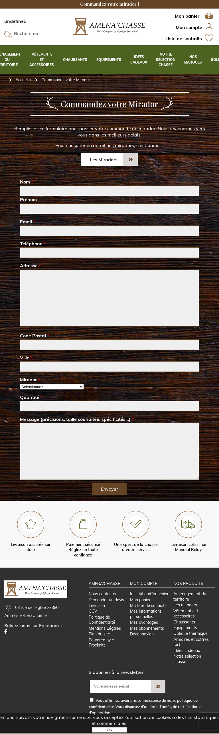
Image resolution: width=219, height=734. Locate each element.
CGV (93, 612)
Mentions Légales (105, 628)
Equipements (185, 628)
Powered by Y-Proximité (102, 643)
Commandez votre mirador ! (109, 4)
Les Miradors (103, 159)
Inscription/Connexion (149, 594)
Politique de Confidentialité (102, 620)
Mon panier (140, 600)
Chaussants (184, 622)
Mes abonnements (147, 628)
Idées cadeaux (187, 651)
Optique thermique (191, 634)
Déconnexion (142, 634)
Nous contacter (103, 594)
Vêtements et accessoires (186, 614)
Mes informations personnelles (146, 614)
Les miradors (185, 605)
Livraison (97, 606)
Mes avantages (144, 623)
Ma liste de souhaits (148, 606)
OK (109, 730)
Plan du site (99, 634)
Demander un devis (106, 600)
